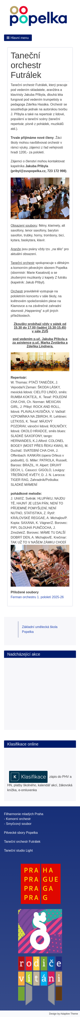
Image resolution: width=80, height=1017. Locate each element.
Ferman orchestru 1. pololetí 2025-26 (37, 597)
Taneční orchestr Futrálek (22, 841)
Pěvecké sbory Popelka (21, 832)
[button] (18, 37)
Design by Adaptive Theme (63, 1013)
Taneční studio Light (18, 850)
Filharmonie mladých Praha (23, 814)
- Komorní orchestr (17, 819)
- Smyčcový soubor (17, 823)
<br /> (32, 689)
